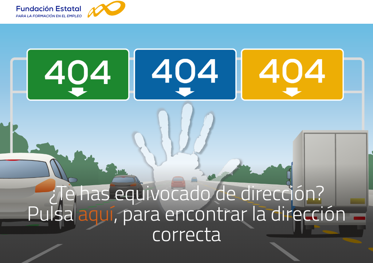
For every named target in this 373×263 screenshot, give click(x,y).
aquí (96, 213)
